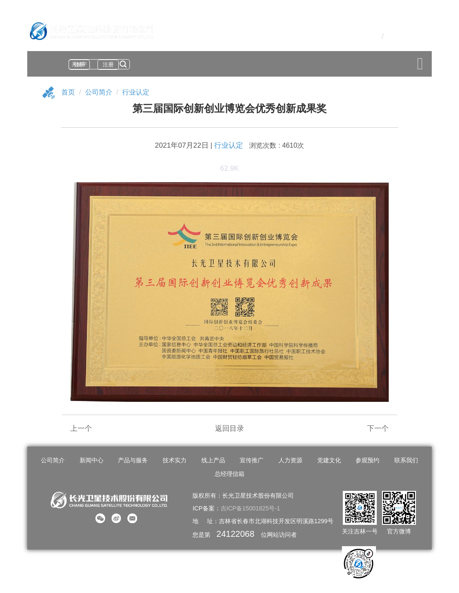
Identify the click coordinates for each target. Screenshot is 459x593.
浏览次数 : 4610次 (276, 145)
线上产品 (213, 460)
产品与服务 (133, 460)
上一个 (81, 428)
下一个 (378, 428)
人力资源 (290, 460)
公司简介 (98, 92)
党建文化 (329, 460)
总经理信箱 (229, 473)
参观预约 (367, 460)
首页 (68, 92)
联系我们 (406, 460)
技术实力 (174, 460)
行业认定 (135, 92)
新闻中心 (91, 460)
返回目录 (229, 428)
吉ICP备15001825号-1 (250, 508)
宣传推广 (252, 460)
